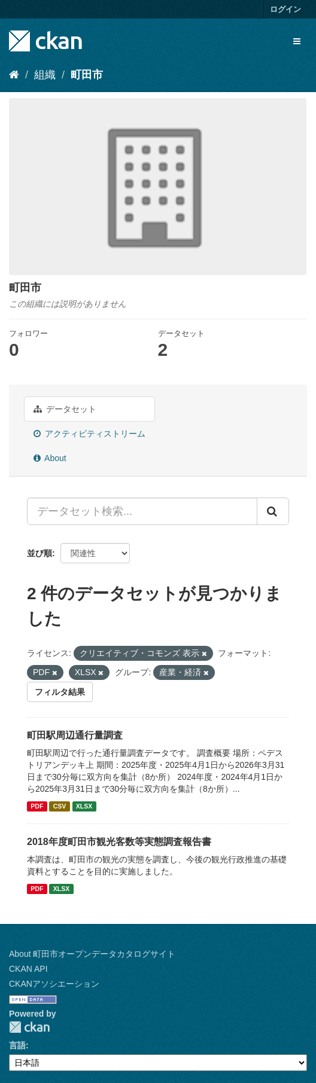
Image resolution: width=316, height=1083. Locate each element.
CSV (59, 806)
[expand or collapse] (297, 41)
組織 (45, 75)
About (50, 458)
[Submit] (273, 511)
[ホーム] (14, 75)
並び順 (39, 553)
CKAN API (28, 969)
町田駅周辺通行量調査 (75, 735)
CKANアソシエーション (54, 984)
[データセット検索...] (142, 511)
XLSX (84, 806)
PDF (37, 806)
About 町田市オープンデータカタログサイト (92, 954)
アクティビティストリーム (89, 433)
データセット (65, 409)
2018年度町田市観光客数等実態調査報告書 (119, 842)
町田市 (87, 75)
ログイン (285, 9)
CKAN (29, 1027)
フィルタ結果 (60, 692)
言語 (17, 1045)
